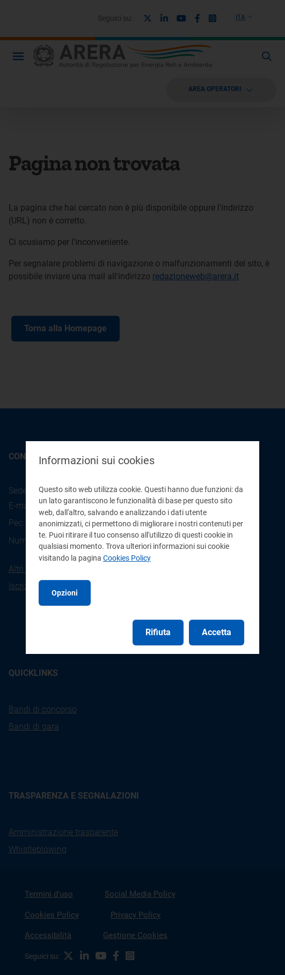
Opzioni (65, 593)
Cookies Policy (127, 558)
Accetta (216, 632)
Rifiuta (158, 632)
